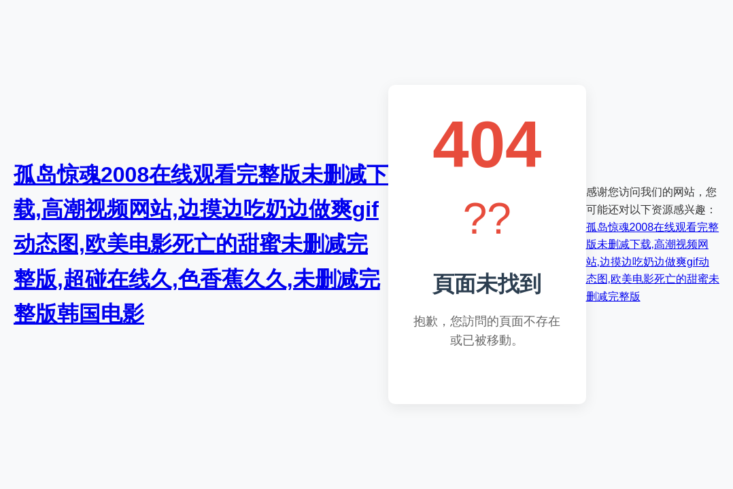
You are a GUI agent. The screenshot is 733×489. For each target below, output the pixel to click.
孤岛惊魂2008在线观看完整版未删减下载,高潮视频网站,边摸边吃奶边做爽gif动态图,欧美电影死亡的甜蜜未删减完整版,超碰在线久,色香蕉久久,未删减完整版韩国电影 (201, 244)
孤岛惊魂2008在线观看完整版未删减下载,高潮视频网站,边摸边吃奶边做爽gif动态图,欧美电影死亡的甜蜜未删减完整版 (652, 261)
